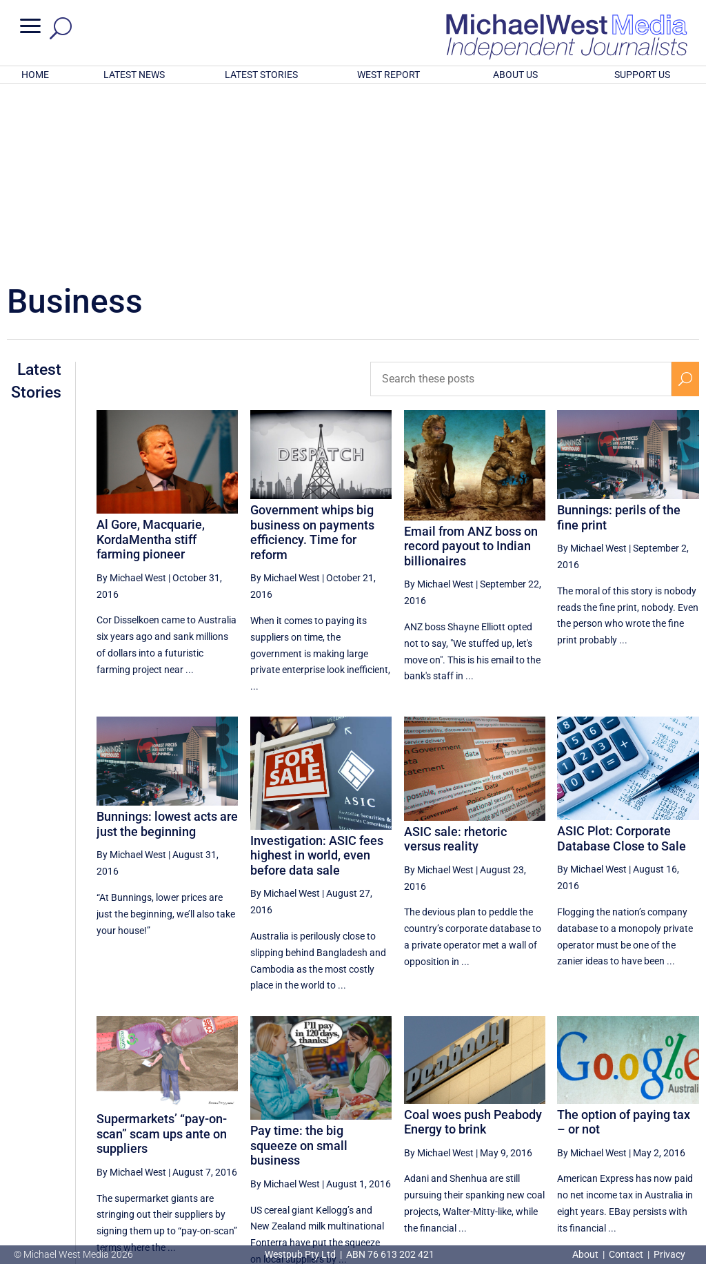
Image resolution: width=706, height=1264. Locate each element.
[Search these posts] (521, 198)
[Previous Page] (482, 1136)
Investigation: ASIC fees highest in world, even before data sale (316, 674)
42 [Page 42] (583, 1136)
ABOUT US (515, 74)
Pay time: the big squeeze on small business (298, 964)
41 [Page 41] (548, 1136)
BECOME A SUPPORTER (637, 1181)
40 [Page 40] (513, 1136)
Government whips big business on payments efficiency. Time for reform (312, 351)
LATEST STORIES (261, 74)
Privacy (669, 1254)
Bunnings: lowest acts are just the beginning (167, 643)
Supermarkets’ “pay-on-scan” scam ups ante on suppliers (162, 953)
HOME (35, 74)
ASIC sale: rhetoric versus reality (455, 658)
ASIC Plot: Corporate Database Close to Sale (621, 657)
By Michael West (131, 396)
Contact (626, 1254)
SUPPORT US (642, 74)
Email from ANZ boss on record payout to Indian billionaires (471, 365)
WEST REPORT (388, 74)
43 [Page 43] (618, 1136)
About (586, 1254)
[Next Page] (685, 1136)
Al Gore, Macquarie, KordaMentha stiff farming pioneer (151, 358)
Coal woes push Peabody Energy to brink (473, 940)
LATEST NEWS (134, 74)
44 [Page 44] (652, 1136)
